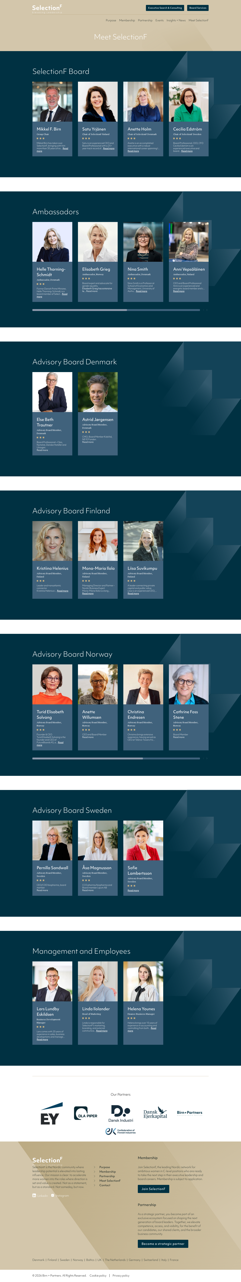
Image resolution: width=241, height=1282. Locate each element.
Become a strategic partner (163, 1244)
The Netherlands (115, 1260)
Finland (52, 1260)
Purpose (111, 20)
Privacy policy (121, 1275)
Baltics (90, 1260)
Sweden (65, 1260)
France (174, 1260)
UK (100, 1260)
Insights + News (176, 20)
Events (160, 20)
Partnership (145, 20)
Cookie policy (98, 1275)
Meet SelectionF (107, 1181)
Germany (134, 1260)
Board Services (197, 8)
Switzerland (151, 1260)
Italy (164, 1260)
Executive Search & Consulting (165, 8)
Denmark (38, 1260)
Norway (78, 1260)
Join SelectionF (153, 1189)
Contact (101, 1185)
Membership (127, 20)
